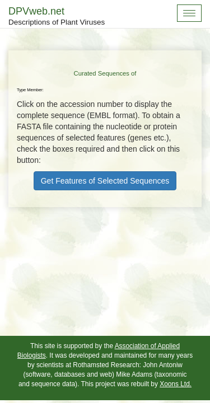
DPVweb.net (56, 17)
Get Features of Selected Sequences (105, 180)
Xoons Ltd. (176, 384)
